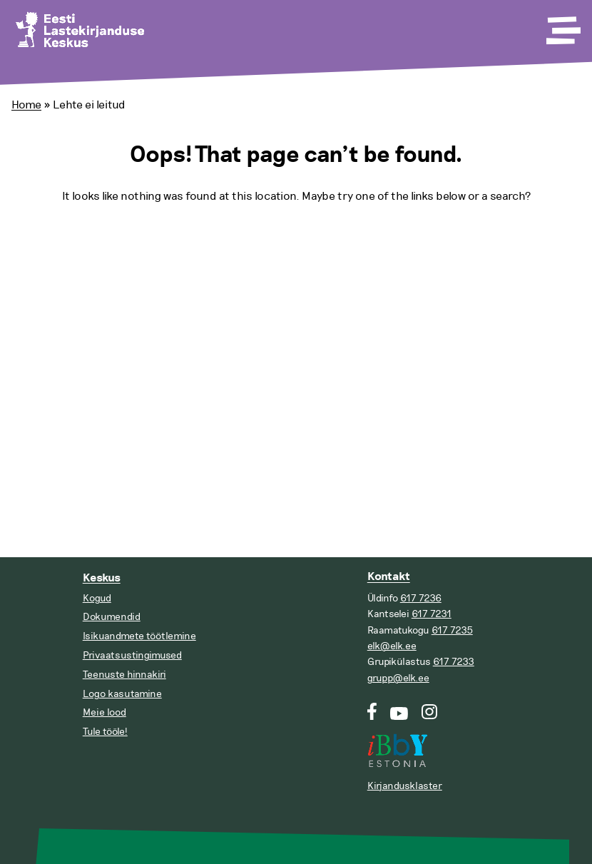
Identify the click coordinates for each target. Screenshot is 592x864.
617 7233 (453, 662)
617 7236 (421, 598)
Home (26, 105)
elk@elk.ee (392, 646)
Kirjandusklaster (404, 786)
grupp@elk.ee (398, 678)
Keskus (102, 578)
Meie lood (104, 712)
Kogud (97, 598)
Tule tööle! (105, 732)
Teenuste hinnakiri (124, 675)
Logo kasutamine (122, 694)
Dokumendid (112, 617)
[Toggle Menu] (562, 25)
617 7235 (452, 630)
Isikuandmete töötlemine (139, 636)
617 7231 (431, 614)
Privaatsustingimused (132, 655)
